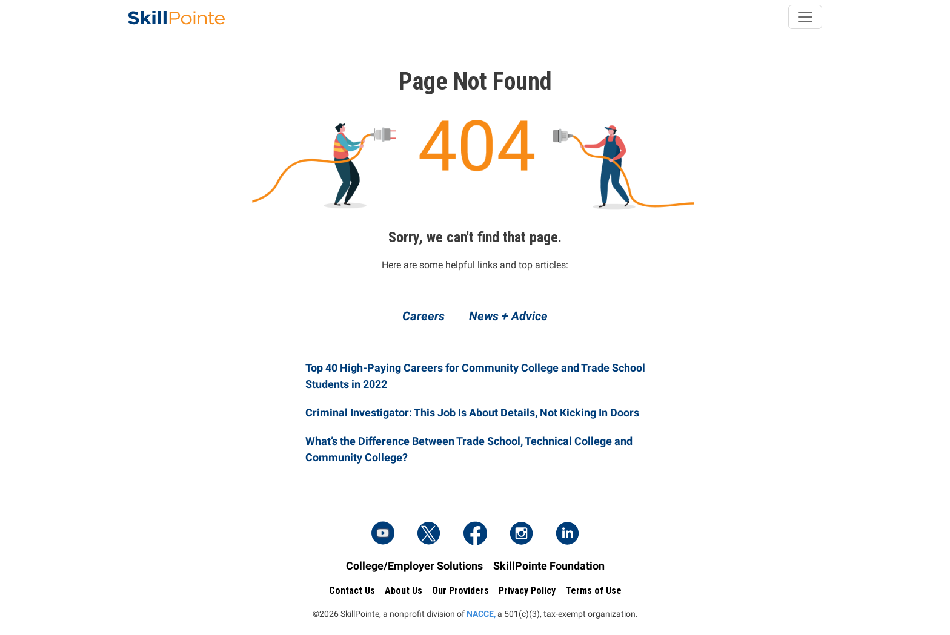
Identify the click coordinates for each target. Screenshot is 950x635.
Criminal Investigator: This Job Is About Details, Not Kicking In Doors (472, 412)
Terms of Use (593, 590)
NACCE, (481, 614)
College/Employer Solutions (414, 565)
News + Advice (508, 316)
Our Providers (460, 590)
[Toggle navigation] (805, 17)
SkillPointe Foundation (549, 565)
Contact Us (352, 590)
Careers (423, 316)
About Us (403, 590)
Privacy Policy (527, 590)
